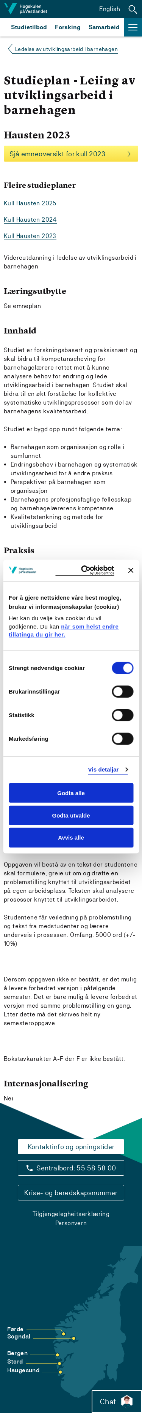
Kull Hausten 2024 (30, 219)
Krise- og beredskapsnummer (70, 1193)
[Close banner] (130, 570)
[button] (133, 9)
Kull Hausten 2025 (30, 203)
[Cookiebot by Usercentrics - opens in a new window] (84, 570)
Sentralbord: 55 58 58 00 (76, 1168)
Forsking (68, 27)
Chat (117, 1401)
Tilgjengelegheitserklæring (71, 1214)
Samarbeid (104, 27)
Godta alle (71, 793)
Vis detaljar (103, 769)
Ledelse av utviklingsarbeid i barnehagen (66, 49)
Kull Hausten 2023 (30, 236)
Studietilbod (29, 27)
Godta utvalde (71, 815)
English (109, 9)
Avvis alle (71, 837)
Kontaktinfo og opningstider (71, 1147)
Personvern (71, 1223)
